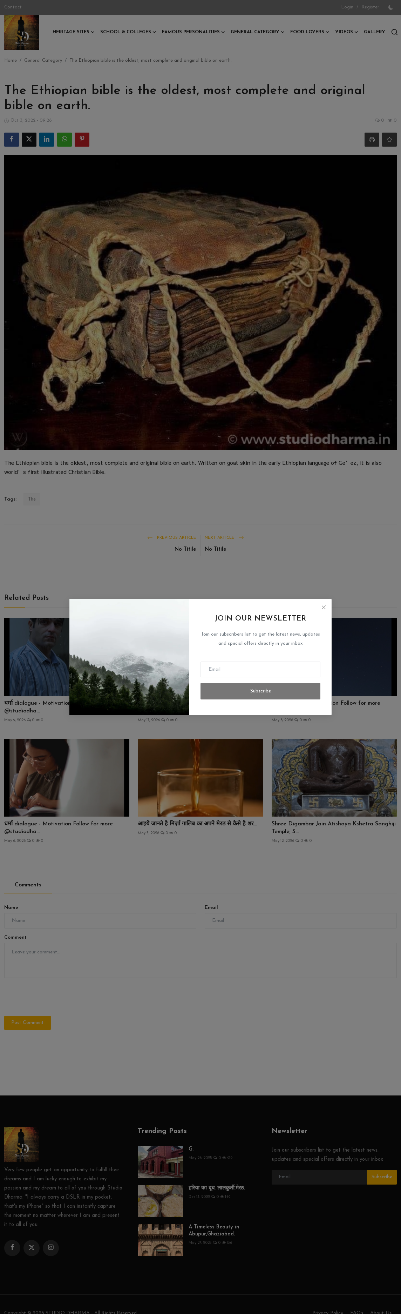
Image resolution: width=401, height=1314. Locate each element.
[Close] (323, 607)
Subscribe (260, 691)
